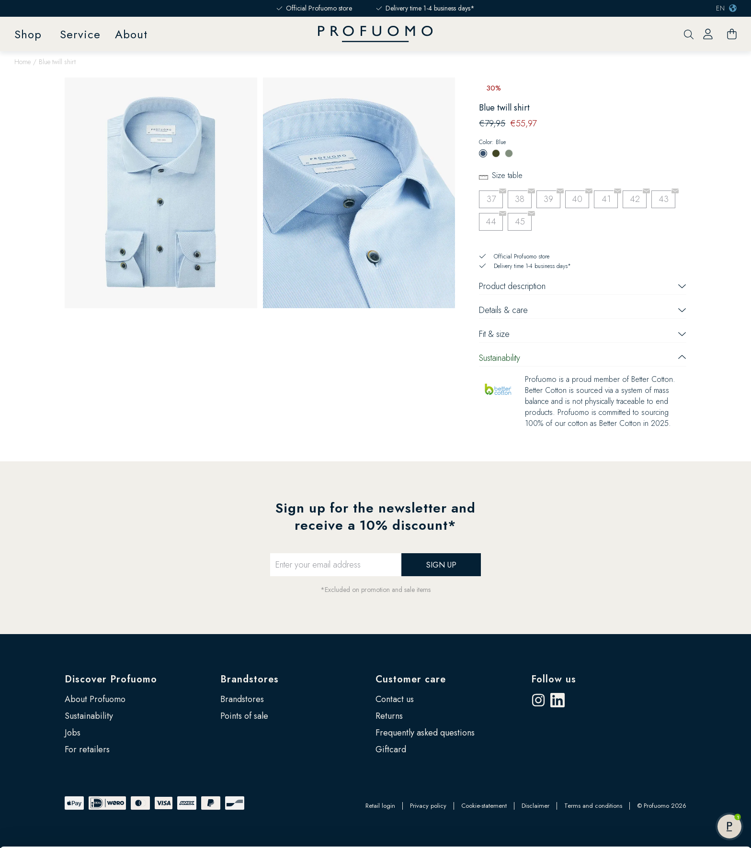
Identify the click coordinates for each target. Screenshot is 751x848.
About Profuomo (95, 699)
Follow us (553, 679)
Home (22, 62)
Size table (507, 175)
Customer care (411, 679)
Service (80, 34)
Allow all (671, 792)
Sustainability (89, 716)
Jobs (72, 732)
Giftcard (391, 749)
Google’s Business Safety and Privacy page (379, 817)
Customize (671, 816)
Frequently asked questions (425, 732)
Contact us (395, 699)
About (131, 34)
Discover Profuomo (111, 679)
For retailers (87, 749)
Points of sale (244, 716)
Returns (389, 716)
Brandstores (249, 679)
